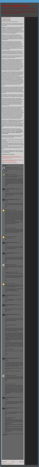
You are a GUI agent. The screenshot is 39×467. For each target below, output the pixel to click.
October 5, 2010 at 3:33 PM (11, 283)
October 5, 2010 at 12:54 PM (11, 236)
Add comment (5, 434)
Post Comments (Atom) (9, 463)
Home (13, 461)
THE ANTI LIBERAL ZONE (15, 6)
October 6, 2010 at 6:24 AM (12, 375)
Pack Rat (6, 264)
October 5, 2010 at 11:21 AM (12, 174)
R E (5, 283)
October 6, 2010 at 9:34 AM (11, 417)
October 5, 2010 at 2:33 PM (14, 272)
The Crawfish (7, 167)
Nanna (6, 236)
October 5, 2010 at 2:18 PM (12, 264)
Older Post (21, 461)
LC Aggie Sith (7, 272)
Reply (6, 171)
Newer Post (4, 461)
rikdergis (6, 174)
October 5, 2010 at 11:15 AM (14, 167)
